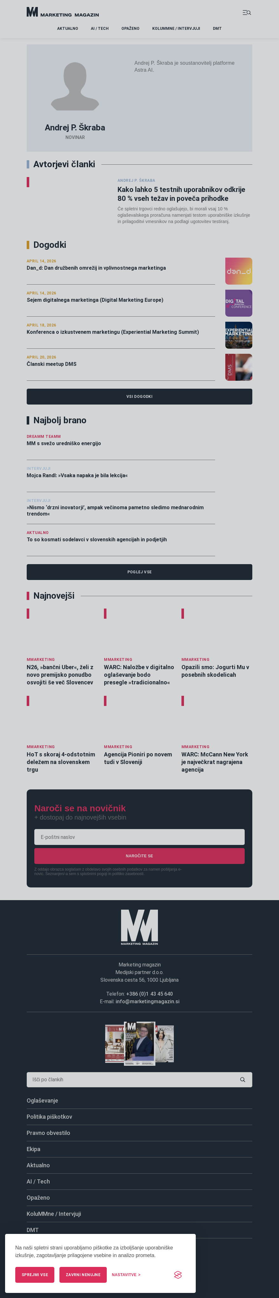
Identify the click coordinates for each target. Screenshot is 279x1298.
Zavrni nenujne (83, 1275)
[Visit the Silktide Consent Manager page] (178, 1274)
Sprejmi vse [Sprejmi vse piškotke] (35, 1275)
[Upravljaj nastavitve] (126, 1275)
